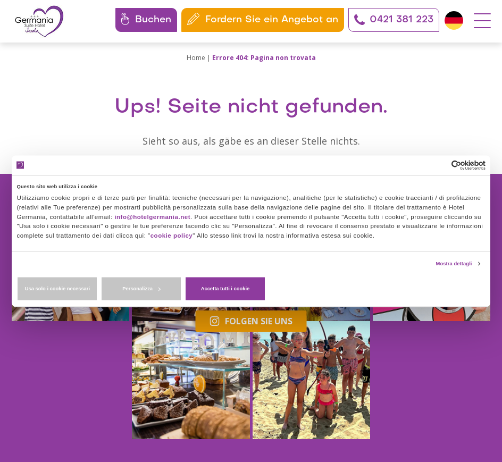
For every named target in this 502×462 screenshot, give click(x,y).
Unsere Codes (49, 423)
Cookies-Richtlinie (333, 411)
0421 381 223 (392, 19)
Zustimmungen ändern (404, 411)
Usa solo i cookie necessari (94, 284)
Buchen (145, 19)
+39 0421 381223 (67, 374)
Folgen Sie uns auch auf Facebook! (320, 332)
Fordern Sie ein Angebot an (261, 19)
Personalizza (251, 284)
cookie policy (292, 228)
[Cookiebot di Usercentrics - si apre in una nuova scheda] (439, 170)
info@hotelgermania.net (421, 212)
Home (196, 57)
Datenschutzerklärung (264, 411)
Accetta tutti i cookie (408, 284)
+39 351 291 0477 (89, 386)
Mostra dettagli (455, 257)
